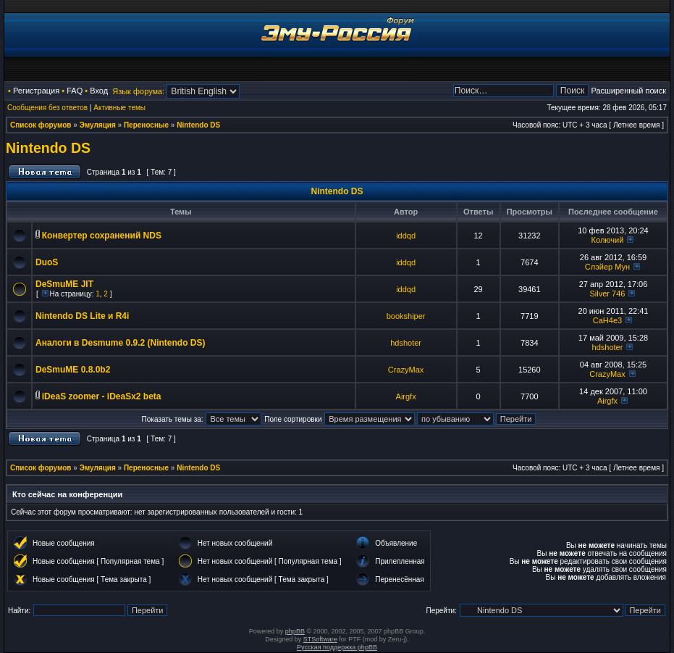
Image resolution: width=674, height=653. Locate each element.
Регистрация (36, 90)
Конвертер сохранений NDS (101, 235)
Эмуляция (98, 125)
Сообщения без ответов (47, 108)
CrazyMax (406, 369)
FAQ (75, 90)
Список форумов (41, 125)
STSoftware (320, 639)
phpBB (295, 631)
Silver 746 (607, 293)
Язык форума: (138, 91)
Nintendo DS (198, 125)
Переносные (146, 125)
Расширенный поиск (628, 90)
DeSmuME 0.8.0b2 (72, 370)
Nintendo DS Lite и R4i (82, 316)
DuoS (46, 262)
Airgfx (406, 396)
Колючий (607, 240)
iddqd (406, 235)
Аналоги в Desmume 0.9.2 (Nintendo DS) (120, 343)
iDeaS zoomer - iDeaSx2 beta (101, 396)
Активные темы (119, 108)
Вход (99, 90)
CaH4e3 (607, 320)
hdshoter (405, 342)
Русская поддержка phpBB (337, 647)
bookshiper (406, 316)
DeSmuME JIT (64, 284)
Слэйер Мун (607, 266)
